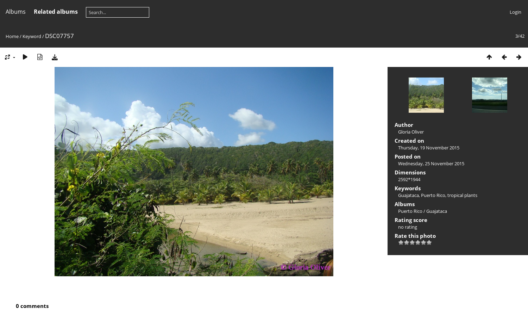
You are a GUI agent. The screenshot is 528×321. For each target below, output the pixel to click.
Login (515, 12)
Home (12, 36)
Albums (16, 12)
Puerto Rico (433, 195)
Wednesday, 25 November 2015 (431, 163)
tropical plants (462, 195)
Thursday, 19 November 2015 (428, 147)
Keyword (32, 36)
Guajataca (408, 195)
